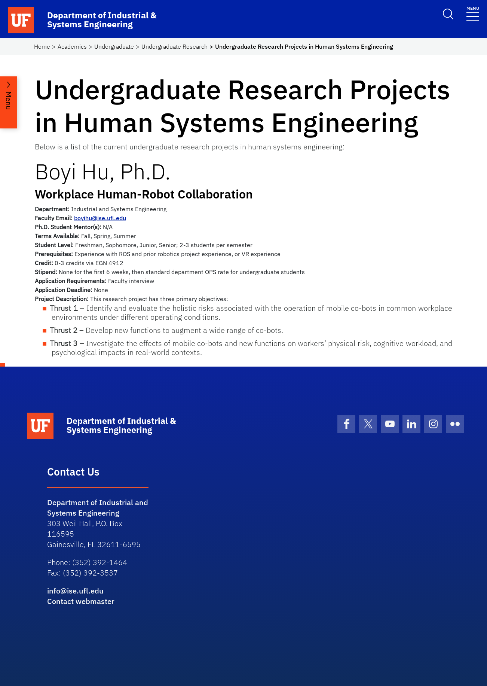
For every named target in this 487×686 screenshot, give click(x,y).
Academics (72, 46)
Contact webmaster (80, 601)
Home (42, 46)
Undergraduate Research (174, 46)
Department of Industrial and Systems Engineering (97, 507)
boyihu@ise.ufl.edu (100, 218)
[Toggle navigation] (472, 13)
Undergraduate (114, 46)
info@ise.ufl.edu (75, 591)
